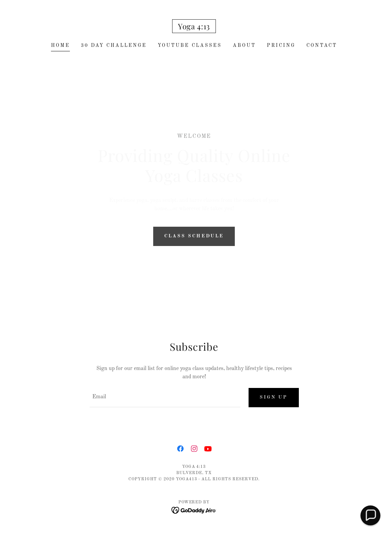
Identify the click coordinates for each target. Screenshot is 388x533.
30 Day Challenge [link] (114, 45)
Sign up (274, 397)
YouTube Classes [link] (190, 45)
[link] (194, 28)
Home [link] (60, 45)
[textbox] (165, 397)
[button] (370, 515)
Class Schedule (194, 236)
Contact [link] (321, 45)
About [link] (244, 45)
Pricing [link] (281, 45)
